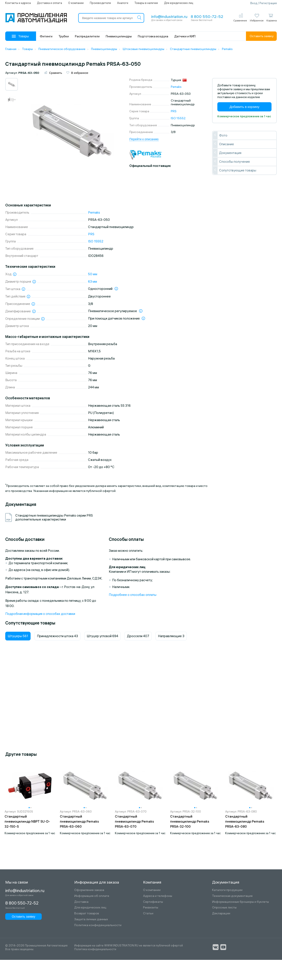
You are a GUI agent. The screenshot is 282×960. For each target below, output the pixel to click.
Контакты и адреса (18, 3)
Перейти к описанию (143, 139)
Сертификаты (153, 902)
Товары (20, 36)
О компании (76, 3)
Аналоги (122, 3)
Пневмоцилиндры (119, 36)
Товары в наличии (146, 3)
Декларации (221, 914)
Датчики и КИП (184, 36)
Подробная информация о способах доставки (40, 614)
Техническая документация (232, 896)
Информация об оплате (91, 896)
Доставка (81, 902)
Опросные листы (224, 908)
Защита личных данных (91, 920)
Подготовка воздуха (153, 36)
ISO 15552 (178, 119)
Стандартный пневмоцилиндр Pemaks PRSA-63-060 (79, 822)
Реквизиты (150, 908)
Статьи (148, 914)
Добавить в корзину (245, 107)
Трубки (64, 36)
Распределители (87, 36)
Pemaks (176, 87)
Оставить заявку (261, 36)
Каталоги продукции (227, 890)
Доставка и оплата (49, 3)
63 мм (92, 282)
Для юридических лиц (178, 3)
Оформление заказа (89, 890)
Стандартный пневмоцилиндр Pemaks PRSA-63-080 (244, 822)
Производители (100, 3)
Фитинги (46, 36)
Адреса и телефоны (157, 896)
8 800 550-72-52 (207, 16)
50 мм (92, 274)
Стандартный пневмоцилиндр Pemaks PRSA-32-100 (189, 822)
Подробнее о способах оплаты (132, 595)
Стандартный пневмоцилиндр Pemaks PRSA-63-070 (134, 822)
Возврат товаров (86, 914)
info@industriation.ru (169, 16)
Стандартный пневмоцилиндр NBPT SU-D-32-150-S (27, 822)
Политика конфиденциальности (97, 925)
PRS (173, 112)
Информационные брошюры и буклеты (240, 902)
